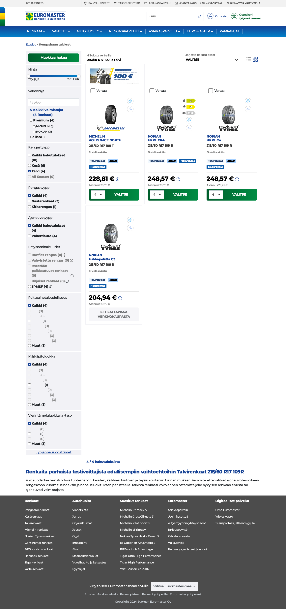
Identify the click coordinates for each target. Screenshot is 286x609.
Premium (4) (43, 120)
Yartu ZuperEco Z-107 (134, 569)
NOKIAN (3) (44, 131)
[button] (64, 255)
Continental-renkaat (38, 543)
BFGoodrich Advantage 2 (137, 543)
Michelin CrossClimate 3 (137, 516)
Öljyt (75, 536)
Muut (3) (38, 345)
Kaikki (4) (39, 196)
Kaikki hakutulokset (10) (48, 157)
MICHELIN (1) (44, 126)
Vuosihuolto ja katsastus (89, 562)
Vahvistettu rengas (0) (50, 260)
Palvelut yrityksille (154, 594)
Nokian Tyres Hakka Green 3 (139, 536)
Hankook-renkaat (36, 556)
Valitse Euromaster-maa (172, 586)
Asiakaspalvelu (157, 3)
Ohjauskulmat (82, 523)
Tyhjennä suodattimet (54, 452)
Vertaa (102, 91)
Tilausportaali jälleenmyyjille (235, 523)
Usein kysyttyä (178, 516)
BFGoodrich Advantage (136, 549)
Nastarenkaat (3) (45, 201)
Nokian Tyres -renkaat (40, 536)
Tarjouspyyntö (126, 3)
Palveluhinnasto (179, 536)
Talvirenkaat (33, 523)
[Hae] (171, 16)
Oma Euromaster (227, 510)
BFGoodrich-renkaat (39, 549)
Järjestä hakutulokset (200, 55)
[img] (130, 101)
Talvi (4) (38, 171)
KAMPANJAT (229, 31)
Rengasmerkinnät (37, 510)
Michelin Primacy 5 (133, 510)
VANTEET (59, 31)
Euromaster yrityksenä (243, 3)
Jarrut (76, 516)
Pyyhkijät (78, 569)
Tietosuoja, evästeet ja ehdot (187, 549)
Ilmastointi (79, 543)
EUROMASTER (198, 31)
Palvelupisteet (96, 3)
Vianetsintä (80, 510)
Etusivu (90, 594)
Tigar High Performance (137, 562)
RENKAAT (34, 31)
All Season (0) (43, 177)
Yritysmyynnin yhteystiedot (187, 523)
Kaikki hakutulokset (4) (48, 228)
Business (34, 3)
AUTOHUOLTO (87, 31)
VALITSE (121, 194)
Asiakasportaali (211, 3)
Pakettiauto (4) (44, 236)
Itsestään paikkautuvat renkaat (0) (50, 270)
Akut (75, 549)
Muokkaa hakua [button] (54, 57)
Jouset (76, 529)
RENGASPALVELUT (124, 31)
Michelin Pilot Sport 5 (135, 523)
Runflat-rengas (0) (47, 255)
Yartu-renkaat (34, 569)
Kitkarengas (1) (44, 207)
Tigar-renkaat (34, 562)
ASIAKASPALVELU (163, 31)
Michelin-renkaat (36, 529)
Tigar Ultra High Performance (140, 556)
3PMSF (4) (40, 287)
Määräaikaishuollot (85, 556)
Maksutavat (176, 543)
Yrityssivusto (224, 516)
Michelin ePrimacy (133, 529)
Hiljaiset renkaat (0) (48, 281)
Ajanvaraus (185, 3)
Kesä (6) (38, 166)
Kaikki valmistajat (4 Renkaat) (48, 112)
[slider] (28, 76)
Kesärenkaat (33, 516)
